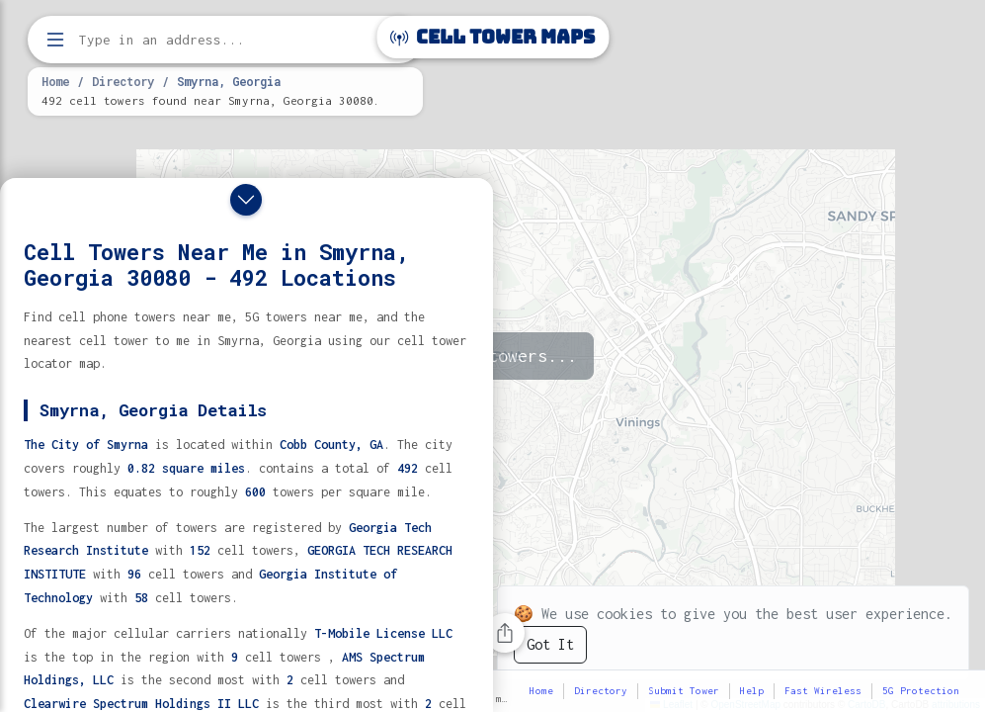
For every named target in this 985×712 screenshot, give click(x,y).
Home (55, 81)
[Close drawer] (246, 200)
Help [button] (752, 690)
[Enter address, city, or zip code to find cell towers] (227, 40)
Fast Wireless (823, 690)
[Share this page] (505, 633)
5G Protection (920, 690)
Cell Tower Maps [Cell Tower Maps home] (492, 37)
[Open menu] (55, 39)
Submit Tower (683, 690)
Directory (123, 81)
